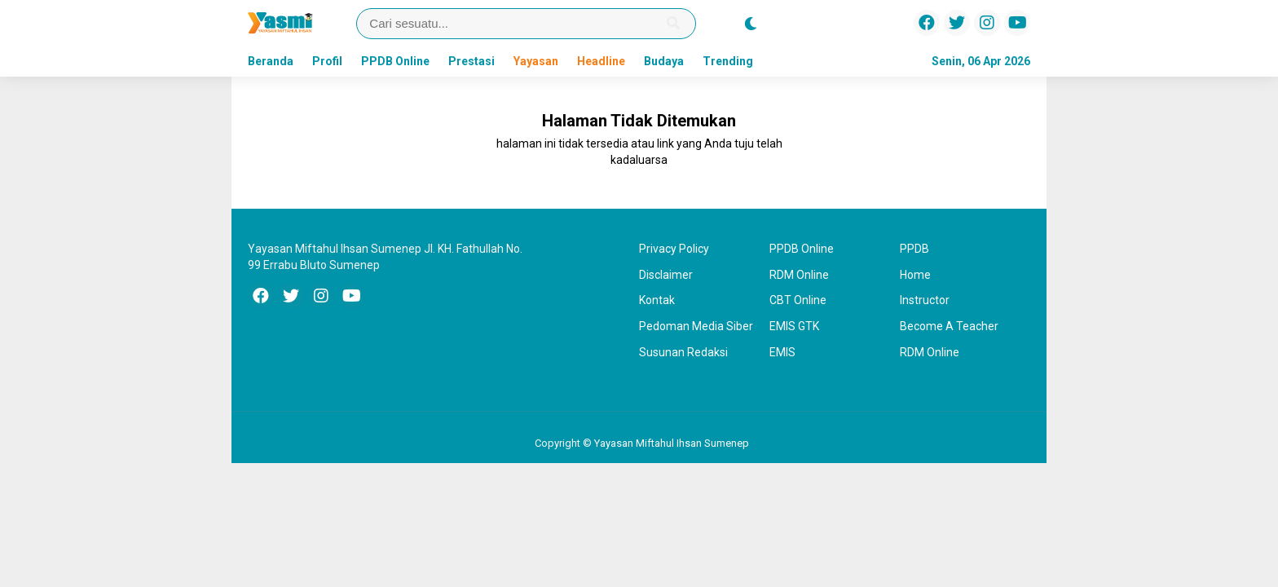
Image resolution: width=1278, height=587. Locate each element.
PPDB (914, 248)
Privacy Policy (674, 248)
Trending (728, 61)
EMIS (782, 352)
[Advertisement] (137, 337)
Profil (327, 61)
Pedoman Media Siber (696, 326)
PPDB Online (395, 61)
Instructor (925, 300)
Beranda (270, 61)
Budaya (664, 61)
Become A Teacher (949, 326)
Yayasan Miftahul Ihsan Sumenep (671, 443)
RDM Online (799, 274)
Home (915, 274)
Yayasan (535, 61)
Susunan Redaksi (683, 352)
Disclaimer (666, 274)
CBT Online (797, 300)
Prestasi (471, 61)
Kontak (657, 300)
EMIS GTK (794, 326)
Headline (601, 61)
